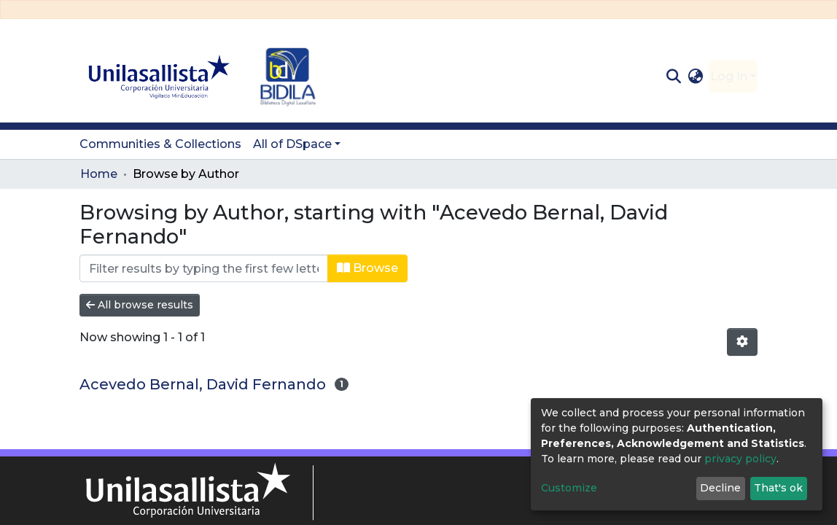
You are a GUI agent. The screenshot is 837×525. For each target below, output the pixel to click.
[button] (696, 76)
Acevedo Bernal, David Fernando (202, 384)
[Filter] (203, 268)
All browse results (139, 304)
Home (98, 174)
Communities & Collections (160, 144)
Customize (569, 487)
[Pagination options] (742, 342)
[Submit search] (673, 76)
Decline (720, 487)
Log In (728, 76)
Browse (367, 268)
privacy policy (740, 458)
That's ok (778, 487)
